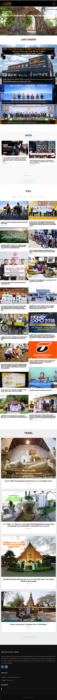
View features (6, 25)
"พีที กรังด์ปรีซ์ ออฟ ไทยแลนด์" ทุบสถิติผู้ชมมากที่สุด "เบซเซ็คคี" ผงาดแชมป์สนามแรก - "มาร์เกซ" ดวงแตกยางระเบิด (42, 162)
